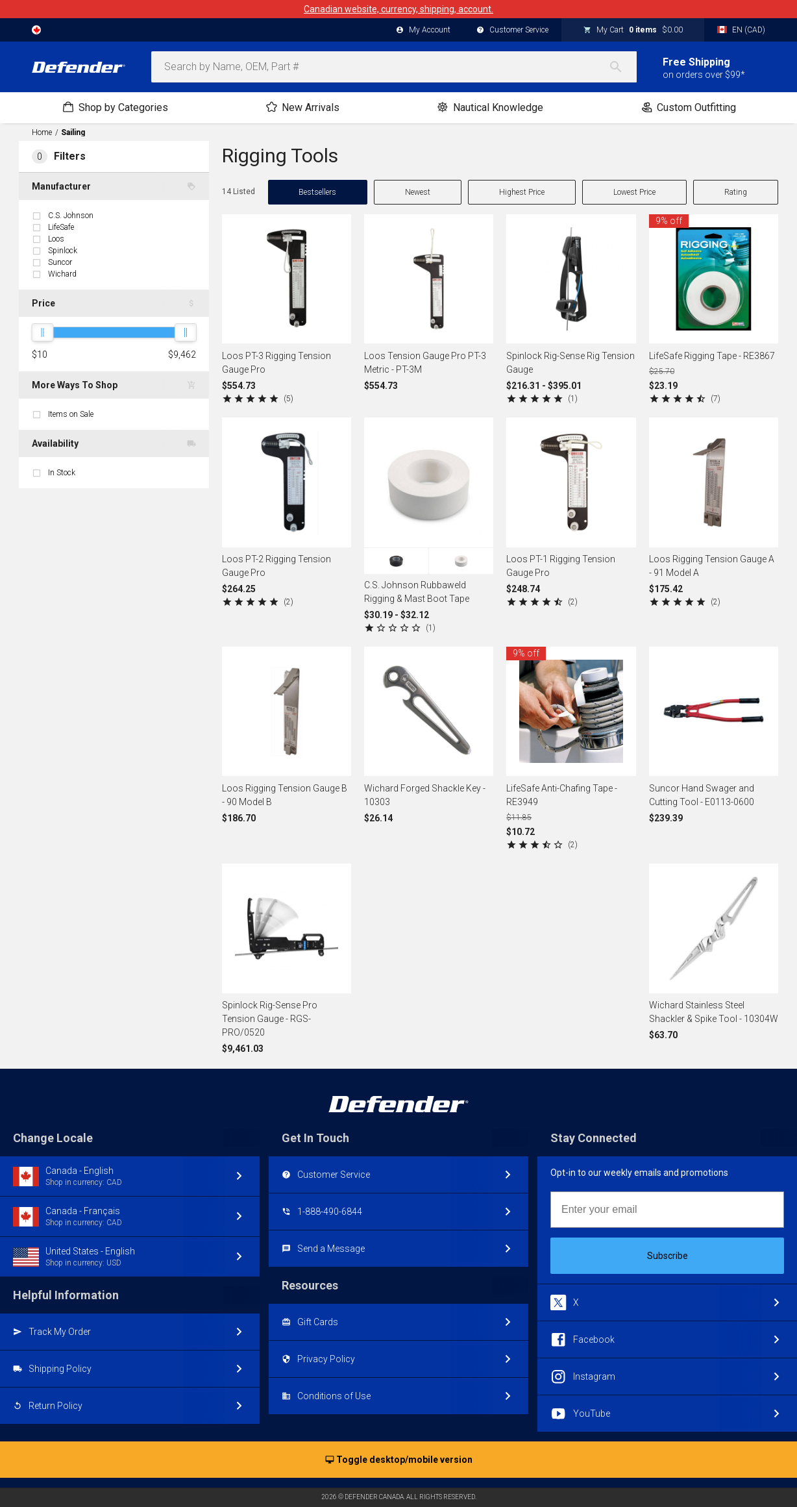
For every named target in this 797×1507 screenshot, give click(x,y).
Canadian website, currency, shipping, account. (398, 9)
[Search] (622, 66)
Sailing (73, 132)
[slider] (42, 332)
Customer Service (512, 30)
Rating (735, 192)
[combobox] (394, 66)
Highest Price (522, 192)
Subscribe (667, 1256)
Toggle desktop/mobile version (398, 1460)
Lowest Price (634, 192)
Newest (417, 192)
